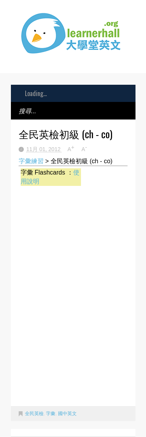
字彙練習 (31, 161)
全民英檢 (34, 413)
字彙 (50, 413)
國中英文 (67, 413)
